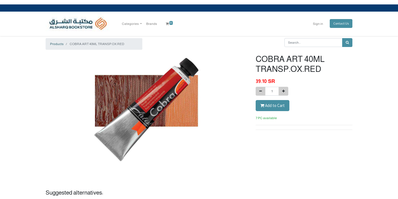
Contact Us (341, 23)
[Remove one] (260, 91)
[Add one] (283, 91)
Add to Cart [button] (272, 105)
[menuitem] (151, 23)
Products (57, 44)
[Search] (347, 42)
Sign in (318, 24)
